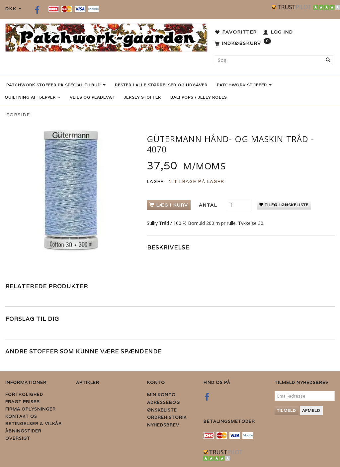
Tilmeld (286, 410)
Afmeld (311, 410)
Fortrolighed (24, 394)
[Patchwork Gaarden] (106, 36)
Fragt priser (22, 402)
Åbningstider (23, 431)
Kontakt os (21, 416)
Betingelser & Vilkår (33, 423)
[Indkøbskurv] (243, 43)
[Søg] (328, 60)
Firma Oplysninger (30, 409)
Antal (208, 205)
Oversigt (17, 438)
